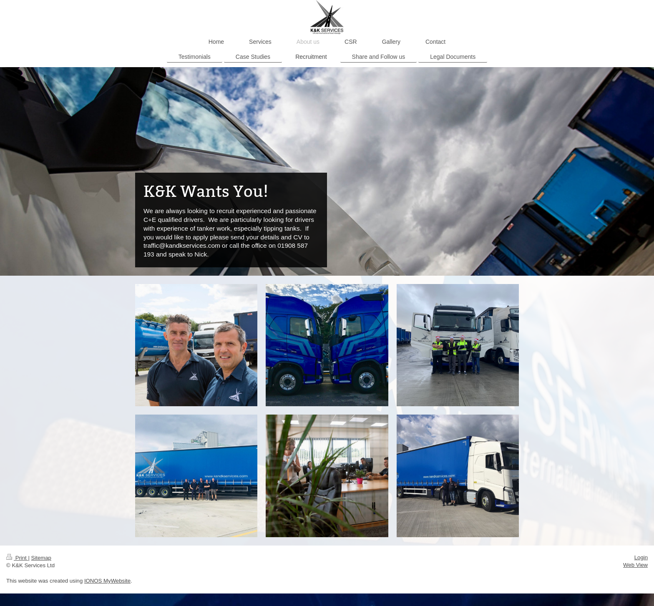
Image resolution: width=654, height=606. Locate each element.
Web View (635, 565)
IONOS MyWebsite (107, 581)
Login (641, 557)
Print (17, 558)
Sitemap (41, 558)
